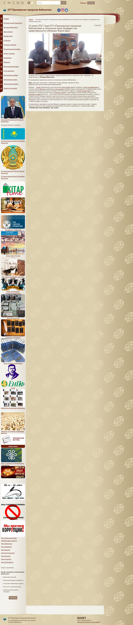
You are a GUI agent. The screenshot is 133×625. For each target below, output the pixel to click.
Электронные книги (10, 80)
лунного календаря (83, 91)
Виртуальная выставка (11, 67)
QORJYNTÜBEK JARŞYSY (9, 541)
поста (64, 87)
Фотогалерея (8, 32)
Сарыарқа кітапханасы (13, 336)
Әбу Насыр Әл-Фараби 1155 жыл (13, 276)
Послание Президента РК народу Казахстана (13, 119)
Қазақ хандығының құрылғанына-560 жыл (13, 291)
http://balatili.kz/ (6, 547)
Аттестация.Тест (9, 71)
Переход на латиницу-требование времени (13, 431)
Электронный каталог (11, 84)
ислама (95, 87)
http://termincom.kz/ (8, 553)
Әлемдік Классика (13, 317)
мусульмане (59, 89)
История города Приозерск (13, 23)
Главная (31, 19)
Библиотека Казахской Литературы (13, 407)
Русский (91, 3)
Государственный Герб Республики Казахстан (13, 171)
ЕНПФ (13, 387)
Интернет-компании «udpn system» (88, 622)
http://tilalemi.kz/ (6, 544)
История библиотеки (11, 27)
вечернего (32, 94)
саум (68, 87)
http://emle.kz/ (6, 556)
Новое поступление (10, 88)
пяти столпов (88, 87)
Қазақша (83, 3)
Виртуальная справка (11, 75)
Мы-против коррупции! (13, 537)
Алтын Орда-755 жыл (13, 255)
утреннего (57, 93)
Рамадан (42, 89)
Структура (7, 40)
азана (63, 93)
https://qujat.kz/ (6, 559)
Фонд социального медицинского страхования (12, 463)
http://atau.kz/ (5, 550)
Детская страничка (10, 45)
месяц (38, 87)
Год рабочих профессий (13, 229)
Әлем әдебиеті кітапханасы (13, 362)
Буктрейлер (8, 58)
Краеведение (8, 36)
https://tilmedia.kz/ (7, 562)
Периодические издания (12, 49)
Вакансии (7, 62)
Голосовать (13, 597)
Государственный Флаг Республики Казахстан (13, 141)
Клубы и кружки (9, 53)
